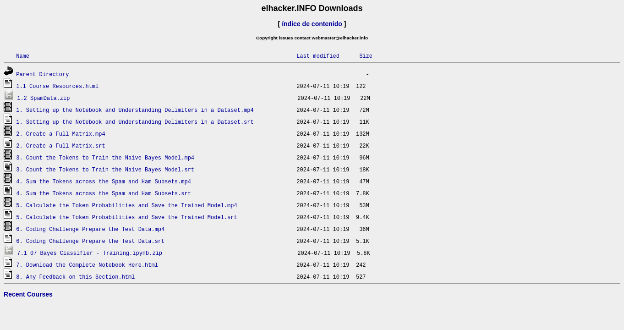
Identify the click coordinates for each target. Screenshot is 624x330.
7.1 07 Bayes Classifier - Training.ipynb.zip (89, 253)
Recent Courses (28, 294)
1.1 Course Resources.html (57, 86)
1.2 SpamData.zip (43, 98)
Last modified (317, 56)
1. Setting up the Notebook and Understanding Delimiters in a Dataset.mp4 (134, 110)
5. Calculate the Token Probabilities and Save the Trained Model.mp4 (126, 205)
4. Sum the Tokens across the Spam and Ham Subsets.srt (103, 193)
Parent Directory (42, 74)
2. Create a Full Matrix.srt (60, 145)
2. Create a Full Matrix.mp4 (60, 134)
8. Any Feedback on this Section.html (75, 276)
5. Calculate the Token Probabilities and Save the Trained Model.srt (126, 217)
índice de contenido (312, 24)
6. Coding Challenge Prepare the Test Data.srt (90, 241)
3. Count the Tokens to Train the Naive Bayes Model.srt (105, 169)
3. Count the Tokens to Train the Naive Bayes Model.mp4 (105, 157)
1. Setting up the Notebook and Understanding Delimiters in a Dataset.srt (134, 122)
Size (365, 56)
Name (22, 56)
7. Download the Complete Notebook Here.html (87, 265)
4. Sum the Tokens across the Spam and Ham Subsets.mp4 (103, 181)
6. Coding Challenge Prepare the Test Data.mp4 (90, 229)
